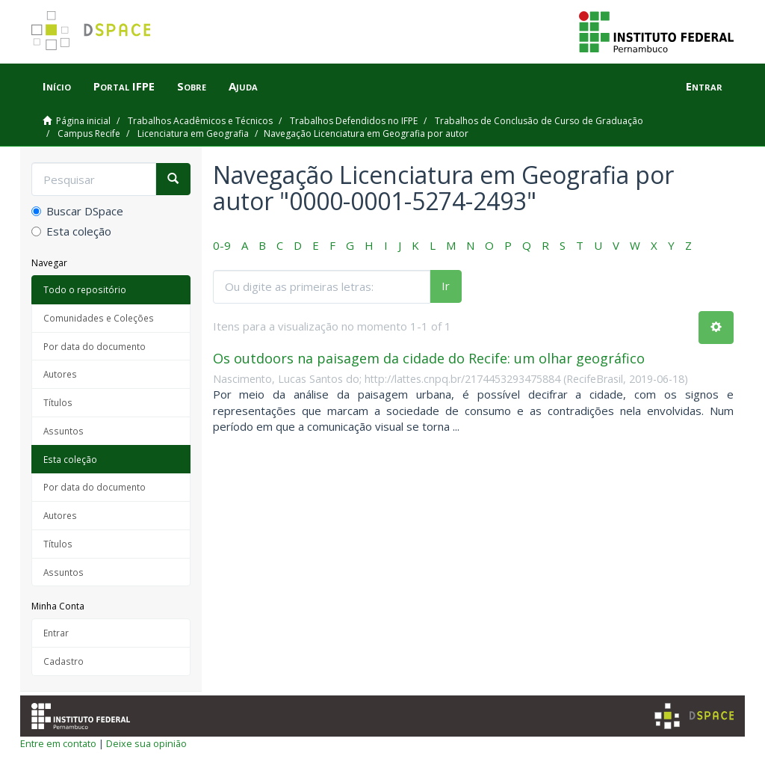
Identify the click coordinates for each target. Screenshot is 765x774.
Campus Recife (89, 133)
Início (57, 86)
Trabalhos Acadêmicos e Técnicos (200, 120)
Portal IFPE (124, 86)
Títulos (57, 402)
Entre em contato (58, 743)
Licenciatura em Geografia (193, 133)
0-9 (222, 245)
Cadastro (63, 661)
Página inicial (83, 120)
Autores (60, 374)
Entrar (56, 633)
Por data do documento (94, 346)
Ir (446, 285)
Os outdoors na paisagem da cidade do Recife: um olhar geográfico (429, 358)
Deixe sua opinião (146, 743)
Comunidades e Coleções (98, 318)
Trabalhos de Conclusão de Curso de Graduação (539, 120)
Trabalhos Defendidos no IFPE (354, 120)
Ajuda (243, 86)
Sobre (191, 86)
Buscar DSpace (77, 210)
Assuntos (63, 431)
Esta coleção (71, 231)
